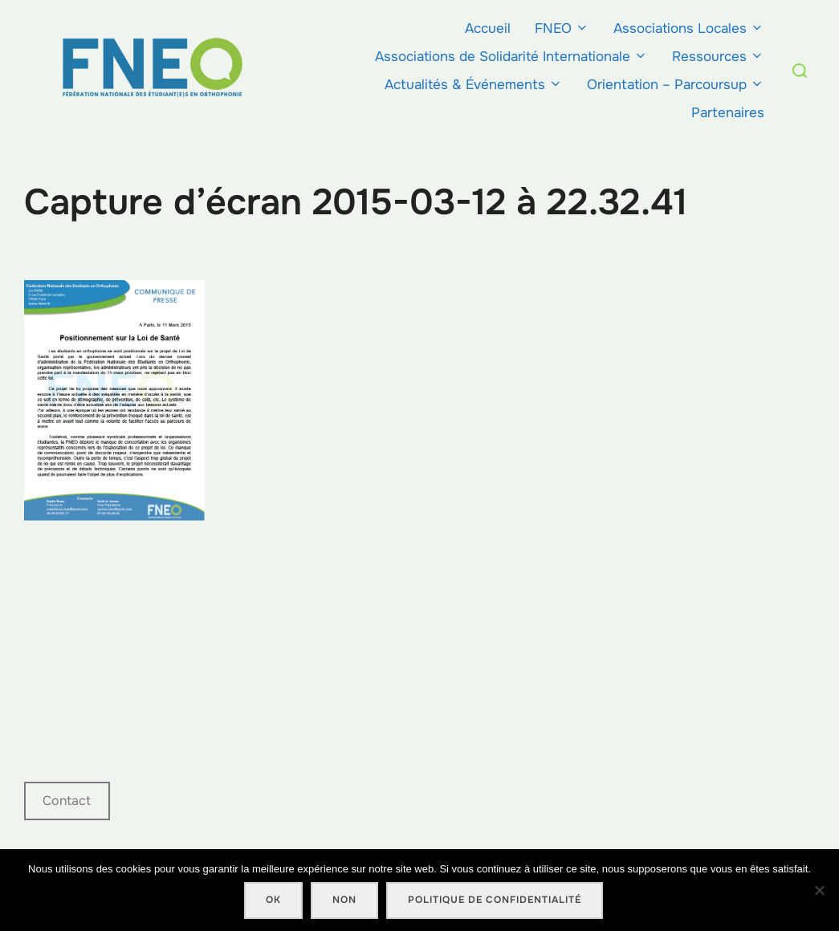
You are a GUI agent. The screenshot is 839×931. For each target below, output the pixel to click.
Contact (67, 800)
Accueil (488, 28)
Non (344, 899)
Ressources (718, 56)
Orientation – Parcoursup (675, 84)
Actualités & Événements (474, 84)
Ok (273, 899)
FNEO (562, 28)
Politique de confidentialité (494, 899)
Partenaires (727, 112)
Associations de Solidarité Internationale (511, 56)
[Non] (819, 890)
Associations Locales (688, 28)
